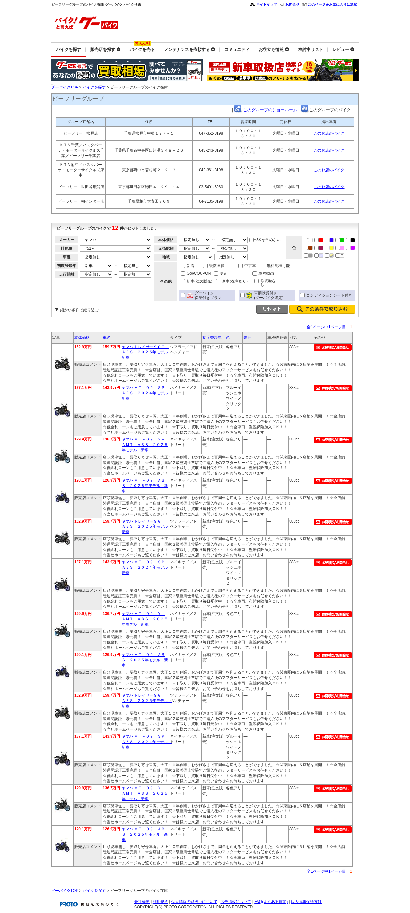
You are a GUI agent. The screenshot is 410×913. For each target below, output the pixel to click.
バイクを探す (94, 87)
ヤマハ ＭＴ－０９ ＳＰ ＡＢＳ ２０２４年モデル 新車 (147, 393)
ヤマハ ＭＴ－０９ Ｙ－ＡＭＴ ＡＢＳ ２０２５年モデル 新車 (145, 444)
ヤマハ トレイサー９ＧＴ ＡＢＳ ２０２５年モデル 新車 (147, 352)
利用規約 (160, 902)
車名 (107, 337)
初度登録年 (212, 337)
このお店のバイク (329, 133)
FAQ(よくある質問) (271, 902)
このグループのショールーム (270, 109)
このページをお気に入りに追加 (332, 4)
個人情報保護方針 (306, 902)
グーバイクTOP (64, 87)
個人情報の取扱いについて (194, 902)
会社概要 (142, 902)
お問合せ (292, 4)
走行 (247, 337)
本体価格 (82, 337)
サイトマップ (266, 4)
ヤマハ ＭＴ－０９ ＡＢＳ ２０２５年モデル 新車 (145, 485)
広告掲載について (235, 902)
